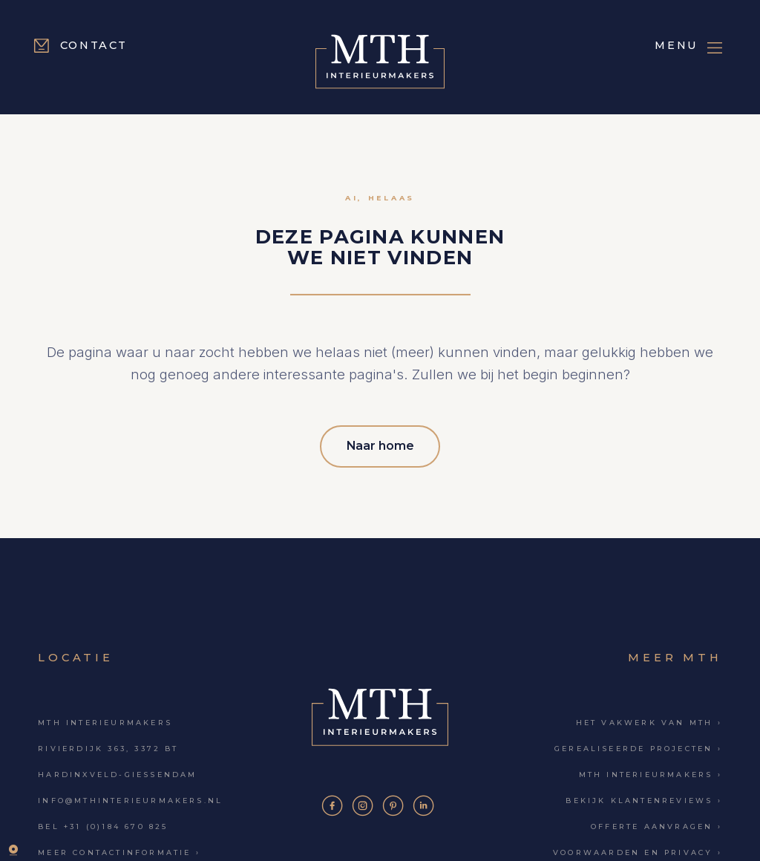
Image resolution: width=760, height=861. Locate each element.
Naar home (380, 444)
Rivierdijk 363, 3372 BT (108, 745)
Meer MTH (674, 654)
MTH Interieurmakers (105, 720)
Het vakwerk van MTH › (649, 720)
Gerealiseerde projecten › (638, 745)
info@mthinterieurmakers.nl (130, 798)
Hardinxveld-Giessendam (117, 771)
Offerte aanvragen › (656, 824)
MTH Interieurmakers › (650, 771)
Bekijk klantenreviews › (643, 798)
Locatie (76, 654)
